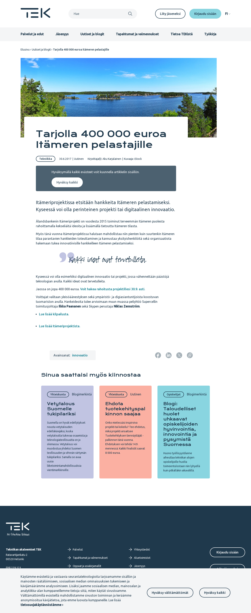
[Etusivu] (35, 16)
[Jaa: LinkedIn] (169, 355)
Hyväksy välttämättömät (170, 592)
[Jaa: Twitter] (179, 355)
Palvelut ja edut (32, 34)
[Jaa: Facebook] (158, 355)
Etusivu (25, 49)
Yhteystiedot (139, 549)
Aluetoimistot (139, 557)
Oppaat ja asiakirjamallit (84, 566)
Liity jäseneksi (170, 13)
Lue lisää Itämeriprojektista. (59, 326)
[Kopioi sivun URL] (190, 355)
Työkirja (210, 34)
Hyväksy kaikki (215, 592)
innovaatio (80, 355)
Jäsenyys (62, 34)
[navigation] (227, 13)
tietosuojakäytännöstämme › (42, 605)
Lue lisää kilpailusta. (54, 314)
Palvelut (75, 549)
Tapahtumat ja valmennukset (137, 34)
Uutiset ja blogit (92, 34)
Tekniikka (45, 158)
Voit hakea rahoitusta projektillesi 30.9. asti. (112, 289)
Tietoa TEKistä (182, 34)
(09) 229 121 (13, 567)
